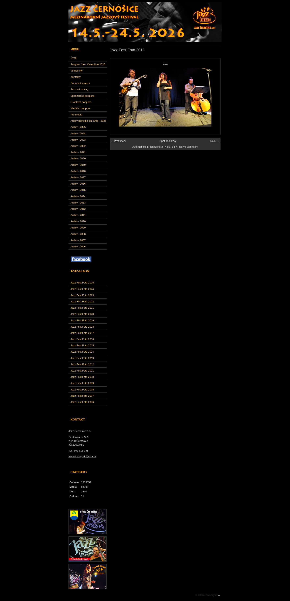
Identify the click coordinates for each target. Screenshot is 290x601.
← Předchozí (118, 140)
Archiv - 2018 (78, 171)
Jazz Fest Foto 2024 (82, 289)
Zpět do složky (168, 140)
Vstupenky (76, 70)
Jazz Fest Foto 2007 (82, 395)
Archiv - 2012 (78, 208)
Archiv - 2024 (78, 133)
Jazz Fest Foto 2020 (82, 314)
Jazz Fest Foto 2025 (82, 282)
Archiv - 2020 (78, 158)
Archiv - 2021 (78, 152)
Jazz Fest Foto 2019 (82, 320)
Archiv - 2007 (78, 240)
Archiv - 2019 (78, 164)
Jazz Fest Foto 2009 (82, 383)
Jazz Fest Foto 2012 (82, 364)
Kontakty (75, 76)
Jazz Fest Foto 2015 (82, 345)
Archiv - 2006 (78, 246)
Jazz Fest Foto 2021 (82, 307)
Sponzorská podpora (82, 95)
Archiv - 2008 (78, 234)
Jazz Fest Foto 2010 (82, 376)
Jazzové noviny (79, 89)
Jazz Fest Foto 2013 (82, 358)
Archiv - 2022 (78, 145)
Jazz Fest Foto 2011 (82, 370)
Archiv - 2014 (78, 196)
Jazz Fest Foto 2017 (82, 332)
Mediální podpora (80, 108)
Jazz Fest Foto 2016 (82, 339)
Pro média (76, 114)
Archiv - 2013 (78, 202)
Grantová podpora (80, 102)
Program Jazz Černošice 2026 (87, 64)
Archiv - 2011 (78, 215)
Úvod (73, 57)
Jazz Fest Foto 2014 (82, 351)
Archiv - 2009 (78, 227)
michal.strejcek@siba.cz (82, 456)
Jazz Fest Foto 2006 (82, 402)
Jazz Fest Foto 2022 (82, 301)
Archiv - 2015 (78, 189)
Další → (215, 140)
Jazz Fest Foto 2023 (82, 295)
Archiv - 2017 (78, 177)
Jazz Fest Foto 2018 (82, 326)
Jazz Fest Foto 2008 (82, 389)
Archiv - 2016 (78, 183)
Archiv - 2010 (78, 221)
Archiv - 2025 (78, 127)
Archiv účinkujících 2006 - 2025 (88, 120)
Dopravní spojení (80, 83)
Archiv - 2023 (78, 139)
